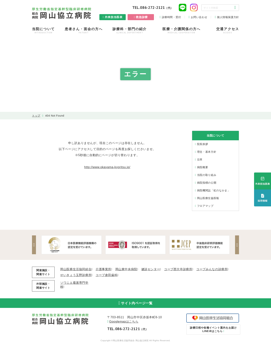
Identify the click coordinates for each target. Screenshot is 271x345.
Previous (35, 244)
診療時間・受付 (171, 17)
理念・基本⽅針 (206, 151)
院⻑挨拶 (202, 144)
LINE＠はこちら (212, 331)
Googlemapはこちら (123, 323)
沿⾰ (199, 159)
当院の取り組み (206, 174)
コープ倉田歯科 (106, 275)
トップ (36, 115)
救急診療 (142, 17)
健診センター (150, 269)
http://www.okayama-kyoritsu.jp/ (107, 167)
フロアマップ (205, 205)
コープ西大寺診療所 (178, 269)
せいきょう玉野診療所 (75, 275)
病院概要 (202, 167)
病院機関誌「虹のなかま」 (213, 190)
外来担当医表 (114, 17)
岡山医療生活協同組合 (75, 269)
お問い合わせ (199, 17)
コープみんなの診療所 (212, 269)
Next (236, 244)
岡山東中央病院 (126, 269)
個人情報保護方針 (228, 17)
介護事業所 (103, 269)
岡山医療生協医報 (208, 198)
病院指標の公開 (206, 182)
